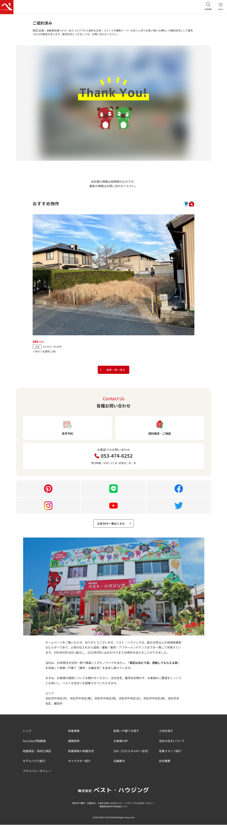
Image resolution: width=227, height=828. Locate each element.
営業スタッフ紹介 (170, 754)
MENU (220, 7)
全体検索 (205, 7)
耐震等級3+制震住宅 (81, 754)
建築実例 (73, 744)
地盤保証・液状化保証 (37, 754)
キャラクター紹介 (79, 764)
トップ (27, 734)
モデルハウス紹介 (34, 764)
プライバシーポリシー (37, 774)
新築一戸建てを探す (126, 734)
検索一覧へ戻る (112, 370)
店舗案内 (119, 764)
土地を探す (166, 734)
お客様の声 (121, 744)
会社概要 (164, 764)
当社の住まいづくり (171, 744)
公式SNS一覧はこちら (115, 526)
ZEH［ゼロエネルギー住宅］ (132, 754)
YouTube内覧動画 (34, 744)
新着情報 (73, 734)
